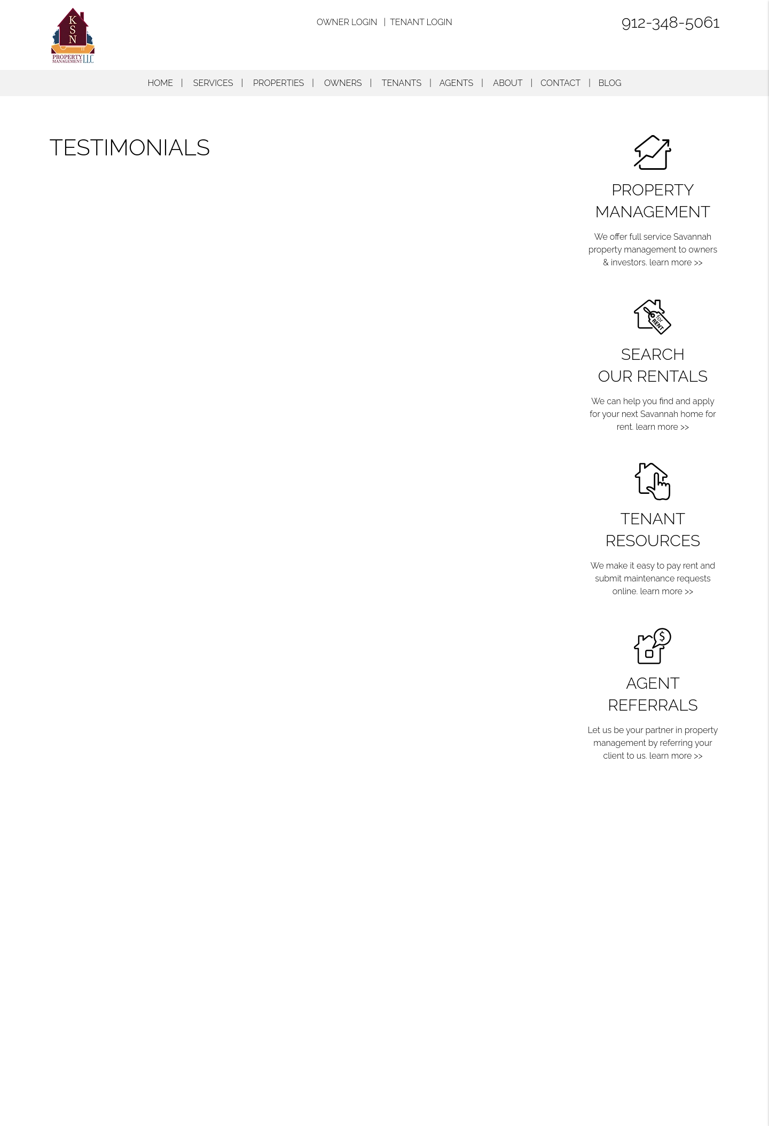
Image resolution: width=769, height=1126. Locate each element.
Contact (560, 83)
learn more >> (676, 262)
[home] (73, 34)
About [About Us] (507, 83)
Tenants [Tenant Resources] (401, 83)
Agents (456, 83)
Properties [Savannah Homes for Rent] (278, 83)
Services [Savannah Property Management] (213, 83)
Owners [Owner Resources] (343, 83)
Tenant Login (421, 22)
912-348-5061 (671, 22)
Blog (610, 83)
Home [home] (160, 83)
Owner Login (347, 22)
